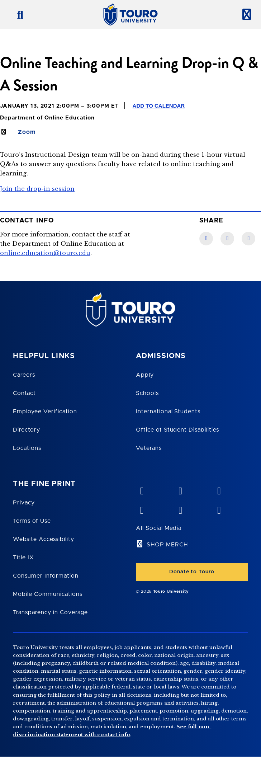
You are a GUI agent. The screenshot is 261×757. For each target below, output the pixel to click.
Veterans (149, 448)
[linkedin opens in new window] (218, 489)
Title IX (23, 557)
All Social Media (158, 528)
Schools (147, 393)
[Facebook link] (206, 238)
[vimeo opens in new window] (141, 489)
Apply (145, 375)
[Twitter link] (248, 238)
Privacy (24, 503)
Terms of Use (32, 521)
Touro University (171, 591)
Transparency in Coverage (50, 612)
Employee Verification (45, 411)
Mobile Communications (47, 594)
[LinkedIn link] (227, 238)
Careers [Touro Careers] (24, 375)
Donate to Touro (191, 571)
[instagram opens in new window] (218, 508)
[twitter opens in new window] (180, 508)
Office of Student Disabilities (177, 430)
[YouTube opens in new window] (180, 489)
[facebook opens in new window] (141, 508)
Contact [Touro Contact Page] (24, 393)
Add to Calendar (159, 106)
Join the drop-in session (37, 188)
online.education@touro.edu (45, 253)
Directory (26, 430)
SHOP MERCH (167, 544)
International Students (168, 411)
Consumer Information (45, 576)
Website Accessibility (43, 539)
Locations (27, 448)
